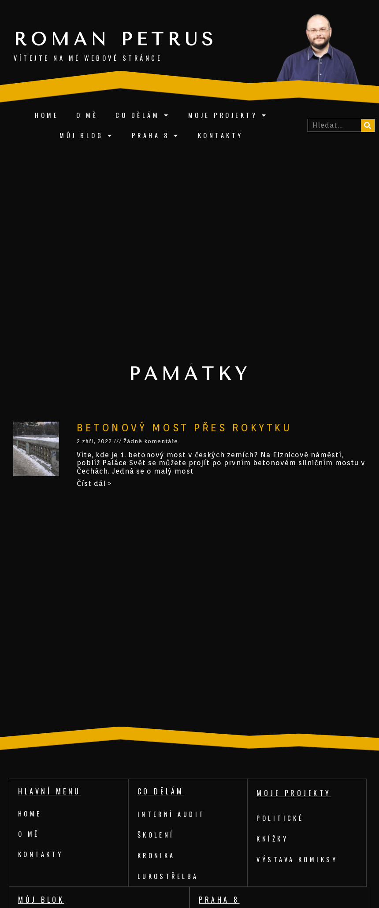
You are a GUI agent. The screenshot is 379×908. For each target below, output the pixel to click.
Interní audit (171, 814)
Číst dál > (94, 483)
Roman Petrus (115, 39)
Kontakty (220, 135)
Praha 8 (156, 135)
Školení (156, 834)
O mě (87, 115)
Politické (280, 818)
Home (47, 115)
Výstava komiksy (297, 859)
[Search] (367, 125)
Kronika (156, 855)
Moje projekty (228, 115)
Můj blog (86, 135)
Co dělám (143, 115)
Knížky (272, 838)
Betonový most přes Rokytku (184, 428)
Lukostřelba (168, 876)
